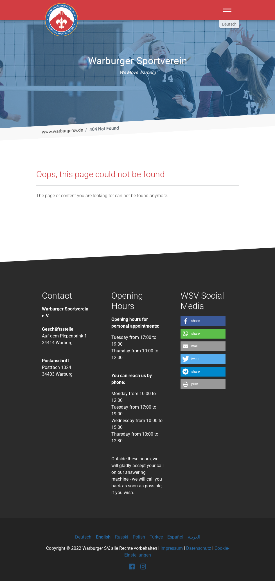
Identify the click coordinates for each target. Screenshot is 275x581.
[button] (203, 321)
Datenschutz (198, 548)
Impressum (172, 548)
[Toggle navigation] (227, 10)
